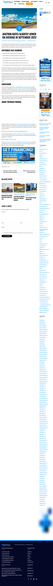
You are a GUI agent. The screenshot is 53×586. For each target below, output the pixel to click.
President (41, 259)
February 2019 (42, 486)
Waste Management (43, 308)
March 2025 (41, 346)
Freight (40, 219)
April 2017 (41, 505)
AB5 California (42, 149)
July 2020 (41, 453)
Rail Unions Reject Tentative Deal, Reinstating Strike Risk (10, 171)
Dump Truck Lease (6, 553)
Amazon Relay (42, 153)
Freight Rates (42, 221)
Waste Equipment (43, 306)
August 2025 (42, 337)
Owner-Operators (43, 255)
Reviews (29, 553)
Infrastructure (42, 243)
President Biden (42, 260)
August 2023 (42, 383)
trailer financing (28, 124)
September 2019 (42, 472)
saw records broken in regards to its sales (21, 88)
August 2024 (42, 360)
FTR (23, 194)
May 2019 (41, 480)
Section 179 (41, 270)
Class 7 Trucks (42, 177)
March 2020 (41, 461)
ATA (40, 155)
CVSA (3, 193)
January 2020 (42, 465)
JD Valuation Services (31, 40)
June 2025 (41, 341)
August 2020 (42, 451)
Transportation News (44, 304)
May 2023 (41, 388)
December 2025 (42, 329)
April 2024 (41, 367)
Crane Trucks (42, 189)
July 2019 (41, 476)
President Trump (42, 262)
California (41, 172)
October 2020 (42, 447)
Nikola (40, 251)
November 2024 (42, 354)
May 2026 (41, 320)
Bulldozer (41, 168)
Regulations (42, 266)
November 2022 (42, 400)
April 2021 (41, 436)
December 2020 (42, 444)
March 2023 (41, 392)
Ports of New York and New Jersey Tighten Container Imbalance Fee (45, 140)
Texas (40, 285)
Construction (42, 185)
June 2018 (41, 501)
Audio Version (42, 160)
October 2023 (42, 379)
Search (40, 18)
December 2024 (42, 352)
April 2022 (41, 413)
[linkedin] (49, 89)
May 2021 (41, 434)
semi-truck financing (18, 124)
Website (3, 227)
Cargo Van (41, 174)
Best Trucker (42, 164)
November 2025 (42, 331)
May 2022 (41, 411)
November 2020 (42, 446)
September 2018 (42, 495)
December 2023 (42, 375)
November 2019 (42, 468)
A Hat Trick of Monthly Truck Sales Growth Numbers (19, 198)
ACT (19, 193)
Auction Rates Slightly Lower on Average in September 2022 (19, 35)
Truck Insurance (42, 293)
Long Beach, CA (30, 573)
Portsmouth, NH (30, 570)
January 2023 (42, 396)
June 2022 (41, 409)
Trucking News (23, 40)
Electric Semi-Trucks (43, 204)
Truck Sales (16, 193)
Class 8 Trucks (42, 179)
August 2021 (42, 428)
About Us (41, 1)
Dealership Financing (6, 562)
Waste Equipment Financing (7, 558)
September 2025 (42, 335)
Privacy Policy (30, 562)
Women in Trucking (43, 310)
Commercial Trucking (16, 40)
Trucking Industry (43, 299)
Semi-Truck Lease (5, 551)
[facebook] (40, 89)
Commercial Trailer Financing (8, 556)
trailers (15, 133)
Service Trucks (42, 278)
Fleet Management (43, 214)
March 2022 (41, 415)
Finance (41, 212)
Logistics (41, 247)
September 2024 (42, 358)
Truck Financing (17, 1)
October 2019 (42, 470)
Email (21, 222)
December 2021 (42, 421)
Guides (40, 232)
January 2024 (42, 373)
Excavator (41, 210)
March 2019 (41, 484)
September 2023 (42, 381)
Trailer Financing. (12, 139)
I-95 (40, 239)
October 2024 (42, 356)
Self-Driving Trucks (43, 272)
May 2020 (41, 457)
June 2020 (41, 455)
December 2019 (42, 467)
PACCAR (41, 257)
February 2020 (42, 463)
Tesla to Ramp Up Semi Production (31, 198)
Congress (41, 183)
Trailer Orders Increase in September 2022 (29, 171)
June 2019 (41, 478)
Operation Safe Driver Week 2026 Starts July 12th (7, 197)
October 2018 (42, 493)
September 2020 (42, 449)
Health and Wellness (43, 234)
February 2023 (42, 394)
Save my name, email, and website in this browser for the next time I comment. (18, 232)
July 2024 (41, 362)
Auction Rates (4, 40)
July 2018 (41, 499)
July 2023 (41, 385)
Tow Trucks (41, 287)
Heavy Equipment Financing (7, 560)
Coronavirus (42, 187)
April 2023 (41, 390)
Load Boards (42, 245)
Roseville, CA (29, 568)
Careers (29, 556)
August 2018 (42, 497)
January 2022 (42, 419)
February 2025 (42, 348)
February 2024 (42, 371)
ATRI (40, 156)
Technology (41, 281)
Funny (40, 225)
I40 (40, 241)
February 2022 (42, 417)
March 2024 (41, 369)
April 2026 (41, 322)
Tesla (40, 283)
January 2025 (42, 350)
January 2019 (42, 488)
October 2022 (42, 402)
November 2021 (42, 423)
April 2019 (41, 482)
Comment (4, 211)
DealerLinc (41, 195)
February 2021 (42, 440)
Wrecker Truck (42, 312)
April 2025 (41, 344)
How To (41, 238)
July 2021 (41, 430)
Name (3, 222)
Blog (15, 3)
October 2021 (42, 425)
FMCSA (41, 217)
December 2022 (42, 398)
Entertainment (42, 206)
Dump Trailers (42, 198)
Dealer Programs (34, 1)
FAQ (28, 558)
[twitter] (46, 89)
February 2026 (42, 325)
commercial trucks (26, 133)
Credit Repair (42, 191)
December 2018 (42, 489)
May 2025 (41, 343)
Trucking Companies (43, 297)
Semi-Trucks (42, 276)
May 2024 (41, 365)
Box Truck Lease (5, 555)
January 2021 (42, 442)
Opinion (41, 253)
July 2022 (41, 407)
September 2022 (42, 404)
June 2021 (41, 432)
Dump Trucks (42, 200)
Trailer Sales (42, 289)
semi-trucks (19, 133)
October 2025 (42, 333)
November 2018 (42, 491)
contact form (8, 142)
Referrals (29, 560)
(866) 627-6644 (21, 3)
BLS (40, 166)
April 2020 (41, 459)
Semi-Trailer (42, 274)
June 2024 (41, 364)
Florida (40, 216)
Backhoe (41, 162)
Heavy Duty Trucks (43, 236)
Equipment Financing (25, 1)
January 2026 (42, 327)
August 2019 (42, 474)
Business (9, 40)
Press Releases (42, 264)
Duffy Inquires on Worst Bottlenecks (44, 136)
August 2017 (42, 503)
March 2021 (41, 438)
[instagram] (43, 89)
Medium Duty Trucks (43, 249)
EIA (40, 202)
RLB (40, 268)
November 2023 (42, 377)
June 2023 (41, 386)
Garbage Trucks (42, 227)
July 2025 (41, 339)
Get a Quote (29, 3)
